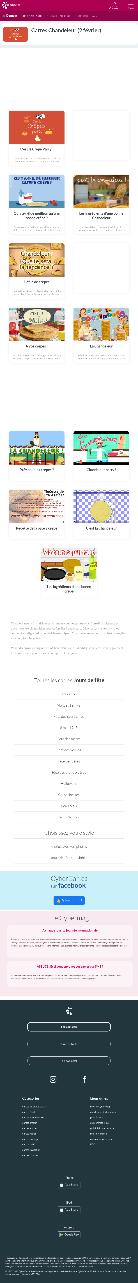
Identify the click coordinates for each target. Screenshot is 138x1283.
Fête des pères (69, 761)
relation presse (98, 1133)
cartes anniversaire (32, 1117)
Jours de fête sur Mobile (69, 858)
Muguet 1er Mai (69, 705)
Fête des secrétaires (69, 716)
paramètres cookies (101, 1139)
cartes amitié (29, 1128)
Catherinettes (69, 795)
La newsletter (69, 1060)
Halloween (69, 784)
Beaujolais (69, 806)
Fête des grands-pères (69, 772)
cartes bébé (28, 1144)
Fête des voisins (69, 750)
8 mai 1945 (69, 728)
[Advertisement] (69, 77)
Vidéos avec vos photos (69, 847)
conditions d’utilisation (103, 1112)
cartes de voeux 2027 (34, 1106)
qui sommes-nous (99, 1122)
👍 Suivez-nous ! (69, 901)
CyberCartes (69, 882)
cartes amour (29, 1122)
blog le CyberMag (100, 1106)
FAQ (92, 1144)
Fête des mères (68, 739)
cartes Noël (28, 1112)
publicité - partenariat (102, 1128)
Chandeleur (59, 648)
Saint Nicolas (69, 817)
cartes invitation (31, 1149)
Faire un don (69, 1026)
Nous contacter (69, 1044)
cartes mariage (30, 1139)
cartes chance (30, 1155)
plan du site (96, 1117)
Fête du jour (69, 694)
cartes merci (29, 1133)
